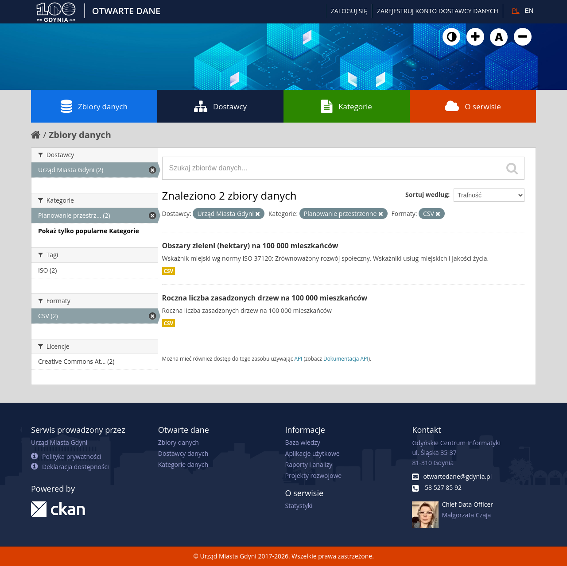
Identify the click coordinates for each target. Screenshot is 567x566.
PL (515, 10)
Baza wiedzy (302, 442)
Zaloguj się (349, 11)
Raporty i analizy (309, 464)
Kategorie (346, 106)
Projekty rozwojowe (313, 475)
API (298, 358)
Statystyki (299, 505)
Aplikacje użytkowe (312, 453)
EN (529, 10)
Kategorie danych (183, 464)
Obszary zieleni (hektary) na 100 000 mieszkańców (250, 245)
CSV (169, 270)
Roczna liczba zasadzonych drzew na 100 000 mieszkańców (265, 298)
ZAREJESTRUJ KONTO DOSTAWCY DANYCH (437, 11)
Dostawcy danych (183, 453)
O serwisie (473, 106)
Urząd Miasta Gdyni (59, 442)
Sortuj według (426, 194)
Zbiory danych (94, 106)
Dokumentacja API (346, 358)
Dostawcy (220, 106)
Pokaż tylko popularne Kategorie (88, 231)
